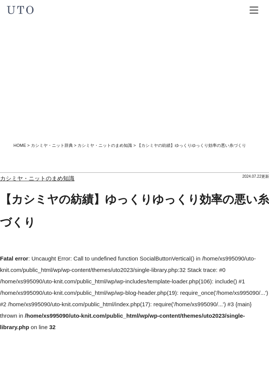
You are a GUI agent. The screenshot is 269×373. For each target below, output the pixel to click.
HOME (19, 145)
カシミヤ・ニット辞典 (52, 145)
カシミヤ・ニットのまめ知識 (104, 145)
